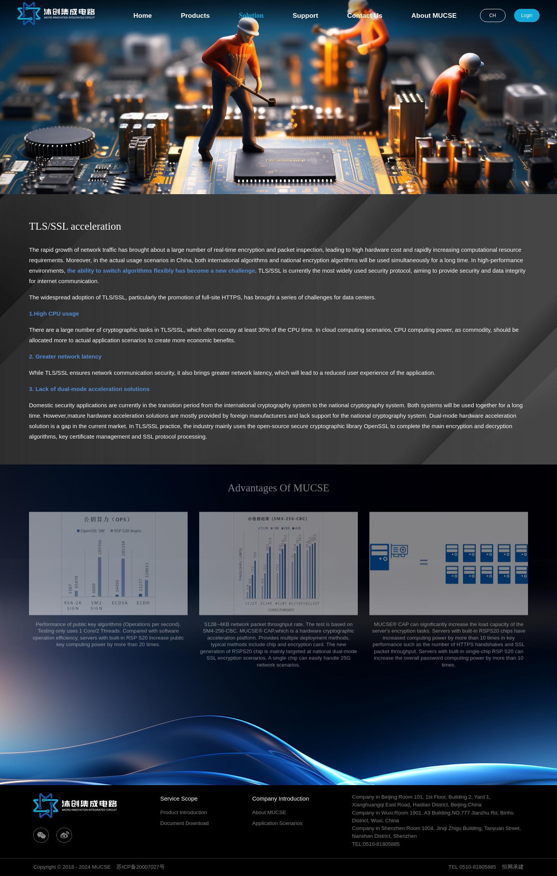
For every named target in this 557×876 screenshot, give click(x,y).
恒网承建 (513, 867)
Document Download (184, 823)
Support (305, 15)
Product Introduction (183, 812)
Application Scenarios (277, 823)
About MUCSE (434, 15)
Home (142, 15)
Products (195, 15)
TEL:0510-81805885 (472, 867)
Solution (251, 15)
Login (526, 15)
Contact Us (365, 15)
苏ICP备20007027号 (140, 867)
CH (492, 15)
